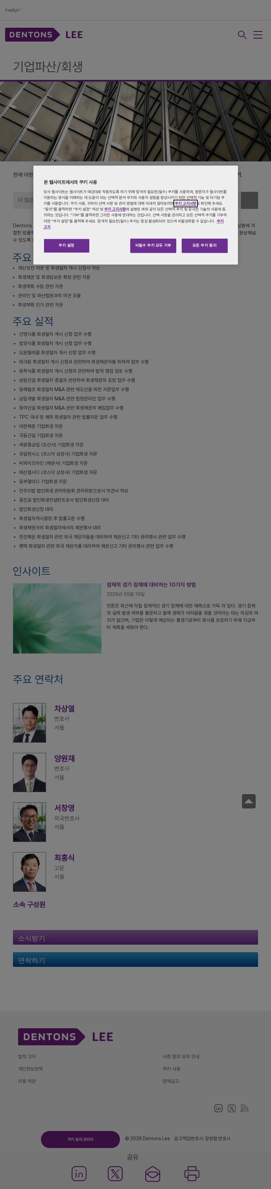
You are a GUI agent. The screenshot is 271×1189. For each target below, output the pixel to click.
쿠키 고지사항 (185, 203)
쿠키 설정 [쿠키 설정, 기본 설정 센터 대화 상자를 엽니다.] (66, 245)
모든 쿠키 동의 (205, 245)
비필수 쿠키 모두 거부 (153, 245)
